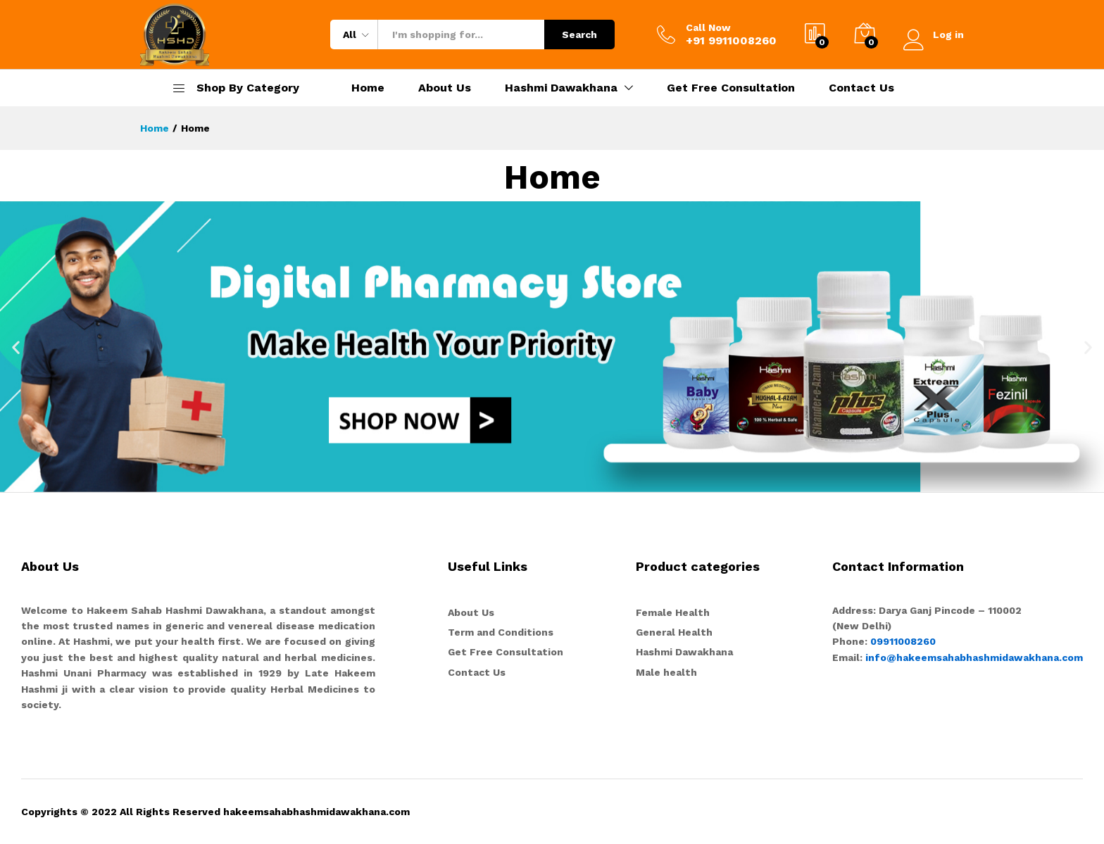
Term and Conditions (500, 632)
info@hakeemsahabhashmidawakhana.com (974, 657)
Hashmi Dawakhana (684, 651)
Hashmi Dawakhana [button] (561, 88)
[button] (16, 346)
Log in (933, 35)
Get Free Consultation (731, 88)
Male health (666, 672)
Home (367, 88)
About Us (444, 88)
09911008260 (901, 641)
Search (579, 34)
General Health (674, 632)
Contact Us (861, 88)
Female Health (673, 612)
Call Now (708, 27)
